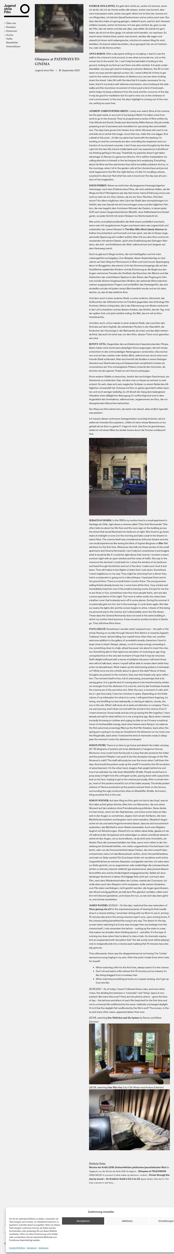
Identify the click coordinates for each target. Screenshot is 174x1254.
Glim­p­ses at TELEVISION (152, 1171)
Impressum (32, 1248)
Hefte (9, 38)
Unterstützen (13, 46)
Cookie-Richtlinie (17, 1248)
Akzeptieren (83, 1220)
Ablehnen (127, 1220)
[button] (10, 23)
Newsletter (12, 42)
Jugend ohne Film (44, 70)
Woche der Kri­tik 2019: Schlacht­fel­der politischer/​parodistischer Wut (127, 1167)
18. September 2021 (69, 70)
